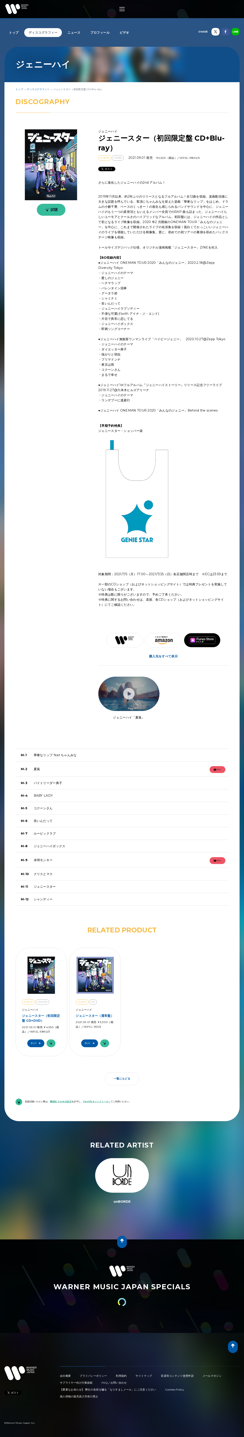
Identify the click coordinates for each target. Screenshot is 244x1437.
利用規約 (121, 1375)
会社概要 (65, 1375)
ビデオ (124, 33)
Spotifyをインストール (95, 1101)
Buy (37, 1043)
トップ (14, 33)
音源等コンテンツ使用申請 (177, 1375)
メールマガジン (212, 1375)
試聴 (51, 209)
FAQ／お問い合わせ (114, 1382)
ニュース (73, 33)
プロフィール (100, 33)
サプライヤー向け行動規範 (76, 1382)
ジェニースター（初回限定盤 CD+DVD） (41, 1018)
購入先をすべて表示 (163, 656)
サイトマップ (144, 1375)
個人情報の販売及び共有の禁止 (79, 1396)
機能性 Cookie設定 (61, 1101)
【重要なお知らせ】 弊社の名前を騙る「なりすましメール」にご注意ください (108, 1389)
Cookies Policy (174, 1389)
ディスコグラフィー (43, 33)
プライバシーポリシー (93, 1375)
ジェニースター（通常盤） (95, 1016)
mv (217, 769)
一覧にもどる (122, 1078)
